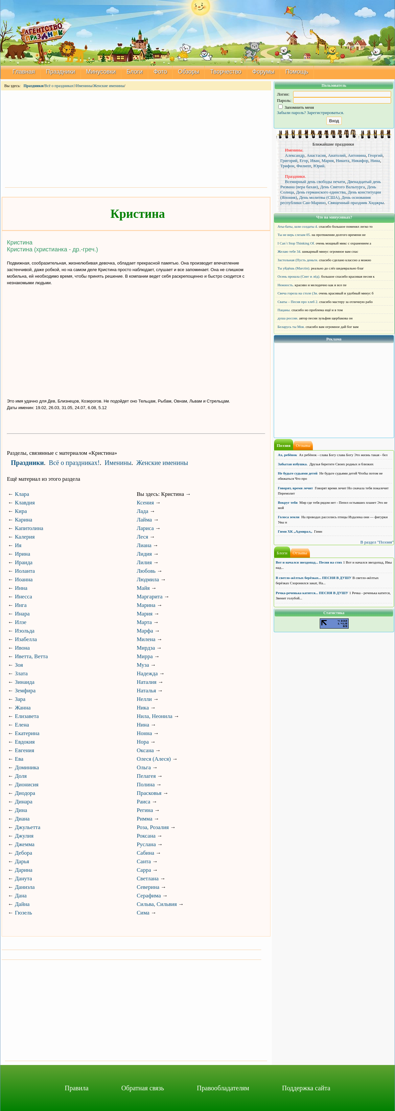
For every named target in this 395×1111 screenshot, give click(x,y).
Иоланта (25, 571)
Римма (144, 819)
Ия (18, 545)
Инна (21, 588)
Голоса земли (289, 517)
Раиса (143, 802)
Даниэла (25, 887)
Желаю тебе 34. (289, 251)
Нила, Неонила (154, 716)
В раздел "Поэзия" (377, 542)
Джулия (24, 836)
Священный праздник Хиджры (356, 202)
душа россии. (288, 318)
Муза (143, 665)
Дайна (22, 904)
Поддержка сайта (306, 1088)
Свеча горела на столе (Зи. (298, 293)
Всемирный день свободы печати (315, 181)
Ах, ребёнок (287, 455)
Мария (144, 614)
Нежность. (286, 285)
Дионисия (26, 784)
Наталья (146, 690)
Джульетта (27, 827)
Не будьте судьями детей (298, 473)
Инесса (23, 596)
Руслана (146, 844)
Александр (294, 155)
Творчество (225, 71)
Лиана (144, 545)
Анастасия (316, 155)
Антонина (357, 155)
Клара (22, 494)
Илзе (20, 622)
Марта (144, 622)
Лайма (144, 520)
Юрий (318, 165)
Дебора (23, 853)
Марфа (145, 631)
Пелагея (146, 776)
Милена (146, 639)
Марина (146, 605)
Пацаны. (284, 310)
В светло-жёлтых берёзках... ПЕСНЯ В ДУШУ (313, 578)
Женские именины (108, 85)
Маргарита (149, 596)
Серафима (149, 895)
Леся (142, 537)
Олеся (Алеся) (154, 759)
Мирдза (146, 648)
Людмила (148, 579)
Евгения (24, 750)
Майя (143, 588)
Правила (76, 1088)
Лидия (144, 554)
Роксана (146, 836)
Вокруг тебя (288, 502)
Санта (144, 861)
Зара (20, 699)
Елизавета (27, 716)
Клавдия (25, 502)
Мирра (145, 656)
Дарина (23, 870)
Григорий (288, 160)
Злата (21, 673)
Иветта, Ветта (31, 656)
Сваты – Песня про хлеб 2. (298, 302)
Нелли (144, 699)
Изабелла (26, 639)
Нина (143, 725)
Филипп (303, 165)
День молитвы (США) (319, 197)
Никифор (360, 160)
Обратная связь (142, 1088)
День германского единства (321, 192)
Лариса (145, 528)
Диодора (25, 793)
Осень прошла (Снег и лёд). (299, 276)
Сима (143, 913)
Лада (142, 511)
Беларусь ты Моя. (291, 327)
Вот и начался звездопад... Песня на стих (309, 562)
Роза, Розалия (153, 827)
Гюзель (23, 913)
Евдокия (25, 742)
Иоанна (24, 579)
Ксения (145, 502)
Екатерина (27, 733)
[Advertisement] (136, 138)
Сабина (145, 853)
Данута (23, 878)
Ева (19, 759)
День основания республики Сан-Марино (325, 200)
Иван (314, 160)
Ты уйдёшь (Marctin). (294, 268)
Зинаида (25, 682)
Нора (143, 742)
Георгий (375, 155)
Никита (342, 160)
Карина (23, 520)
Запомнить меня (296, 107)
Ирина (22, 554)
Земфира (25, 690)
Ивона (22, 648)
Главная (23, 71)
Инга (21, 605)
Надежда (147, 673)
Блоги (135, 71)
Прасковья (149, 793)
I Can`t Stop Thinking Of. (296, 243)
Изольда (25, 631)
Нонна (144, 733)
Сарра (144, 870)
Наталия (146, 682)
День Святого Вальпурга (342, 186)
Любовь (146, 571)
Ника (143, 708)
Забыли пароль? (291, 112)
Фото (160, 71)
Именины (84, 85)
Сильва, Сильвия (157, 904)
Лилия (144, 562)
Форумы (263, 71)
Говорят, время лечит (295, 488)
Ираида (24, 562)
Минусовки (101, 71)
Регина (145, 810)
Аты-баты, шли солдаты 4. (298, 226)
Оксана (145, 750)
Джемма (25, 844)
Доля (21, 776)
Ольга (144, 767)
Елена (22, 725)
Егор (304, 160)
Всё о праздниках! (59, 85)
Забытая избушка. (293, 464)
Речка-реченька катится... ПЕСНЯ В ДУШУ (312, 593)
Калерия (25, 537)
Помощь (296, 71)
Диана (22, 819)
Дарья (22, 861)
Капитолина (29, 528)
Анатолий (337, 155)
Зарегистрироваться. (325, 112)
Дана (21, 895)
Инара (22, 614)
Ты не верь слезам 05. (294, 235)
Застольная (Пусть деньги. (298, 260)
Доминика (27, 767)
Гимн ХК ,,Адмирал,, (295, 531)
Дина (21, 810)
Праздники (60, 71)
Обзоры (188, 71)
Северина (148, 887)
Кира (21, 511)
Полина (146, 784)
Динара (23, 802)
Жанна (23, 708)
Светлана (148, 878)
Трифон (287, 165)
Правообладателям (223, 1088)
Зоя (19, 665)
